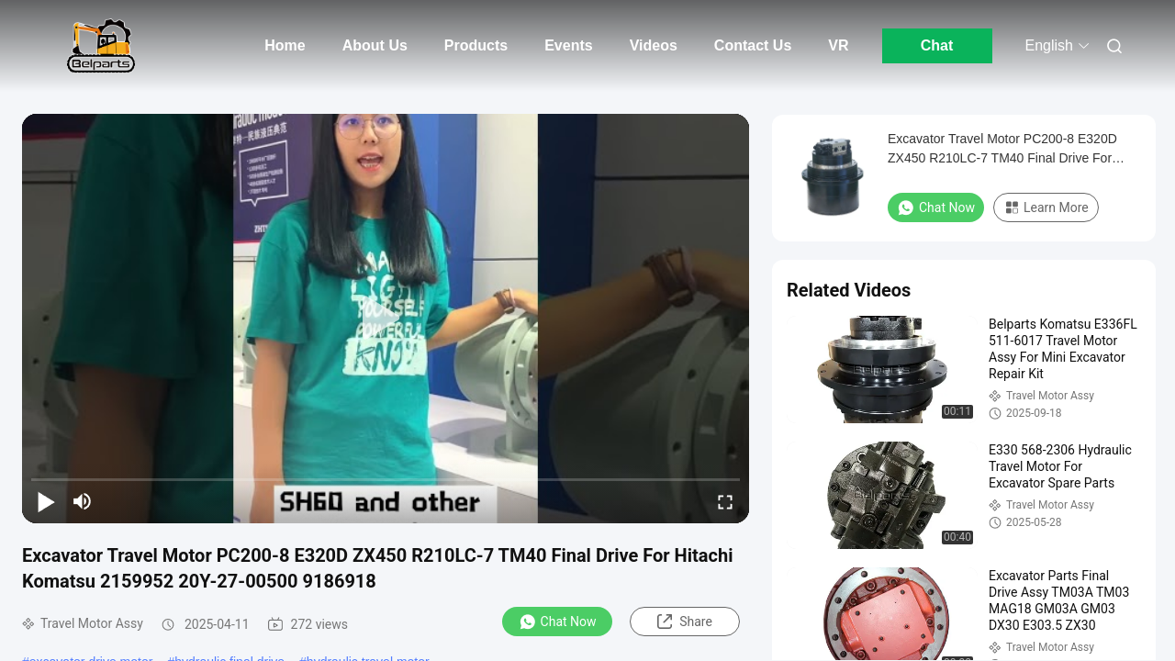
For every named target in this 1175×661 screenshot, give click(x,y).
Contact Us (752, 45)
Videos (653, 45)
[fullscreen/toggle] (725, 501)
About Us (375, 45)
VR (838, 45)
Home (284, 45)
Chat (937, 45)
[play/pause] (46, 501)
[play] (385, 319)
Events (568, 45)
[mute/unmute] (82, 501)
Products (476, 45)
